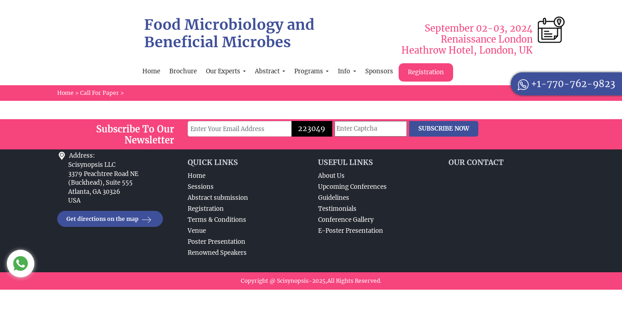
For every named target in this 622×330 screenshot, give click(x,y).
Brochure (183, 71)
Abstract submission (218, 198)
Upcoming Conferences (352, 187)
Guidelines (333, 198)
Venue (197, 231)
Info (345, 71)
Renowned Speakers (217, 253)
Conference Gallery (345, 220)
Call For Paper (99, 92)
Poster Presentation (216, 242)
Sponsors (379, 71)
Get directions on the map (110, 219)
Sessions (201, 187)
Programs (309, 71)
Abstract (268, 71)
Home (151, 71)
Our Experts (224, 71)
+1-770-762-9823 (566, 83)
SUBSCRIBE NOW (443, 128)
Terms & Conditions (217, 220)
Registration (426, 72)
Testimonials (337, 209)
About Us (331, 176)
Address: (82, 156)
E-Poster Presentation (350, 231)
